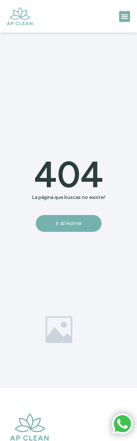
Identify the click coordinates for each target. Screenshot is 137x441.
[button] (124, 16)
